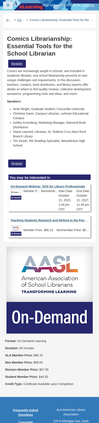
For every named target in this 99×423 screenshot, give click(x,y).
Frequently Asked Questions (25, 347)
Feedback (26, 391)
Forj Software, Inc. (56, 413)
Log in (88, 5)
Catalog (21, 20)
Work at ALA (26, 399)
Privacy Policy (25, 369)
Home (9, 20)
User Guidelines (25, 376)
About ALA (25, 407)
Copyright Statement (25, 359)
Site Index (25, 384)
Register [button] (17, 63)
